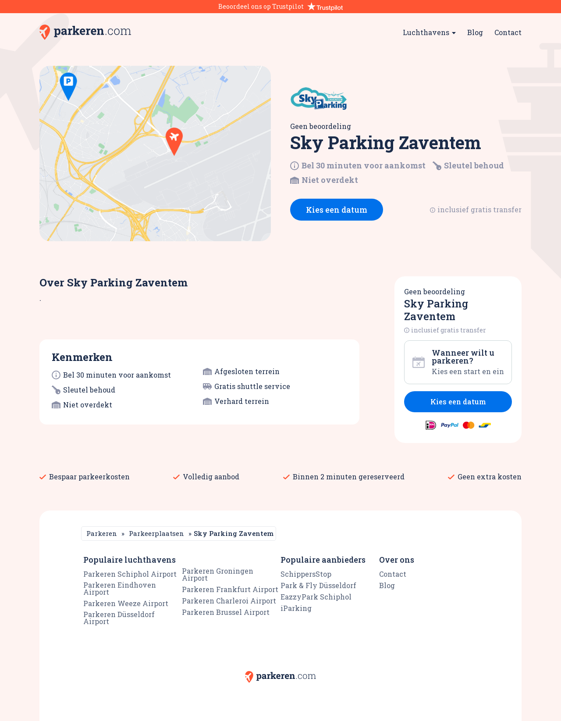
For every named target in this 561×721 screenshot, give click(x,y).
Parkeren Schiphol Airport (130, 573)
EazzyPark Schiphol (316, 596)
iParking (296, 608)
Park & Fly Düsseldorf (318, 585)
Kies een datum (336, 209)
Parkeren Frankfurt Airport (230, 589)
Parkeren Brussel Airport (226, 612)
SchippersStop (305, 573)
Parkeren (101, 533)
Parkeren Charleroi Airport (229, 600)
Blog (475, 32)
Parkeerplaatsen (156, 533)
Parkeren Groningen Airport (217, 574)
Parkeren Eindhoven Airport (119, 588)
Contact (508, 32)
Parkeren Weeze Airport (125, 603)
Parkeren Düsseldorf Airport (119, 618)
